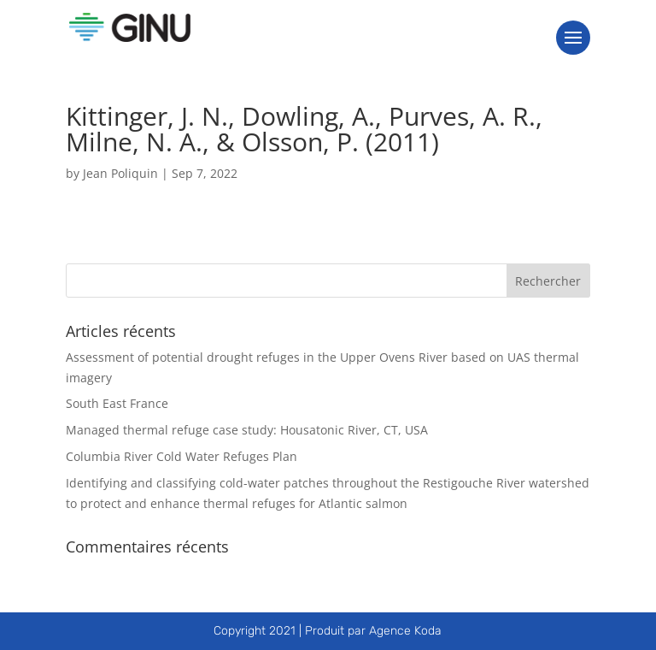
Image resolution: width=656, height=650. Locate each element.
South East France (117, 403)
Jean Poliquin (120, 173)
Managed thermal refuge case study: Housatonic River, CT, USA (247, 430)
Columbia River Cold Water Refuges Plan (181, 456)
